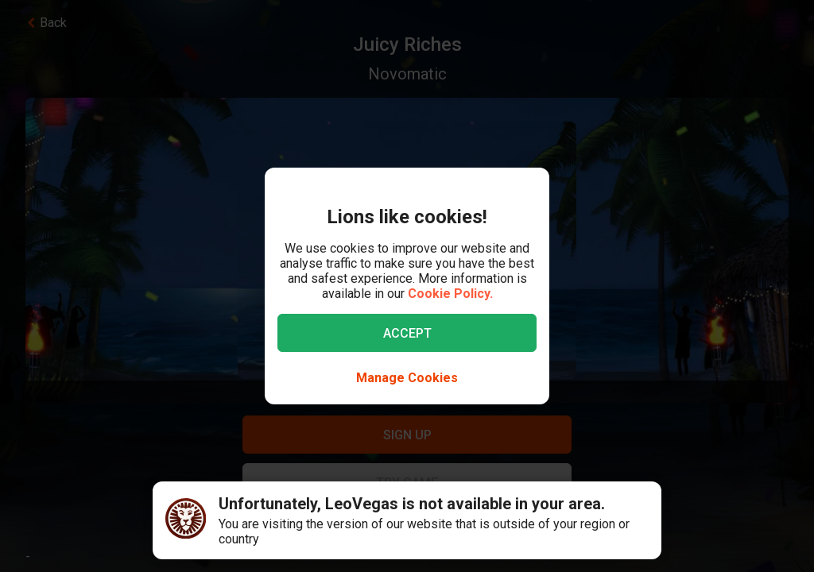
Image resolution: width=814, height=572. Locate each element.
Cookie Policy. (450, 293)
